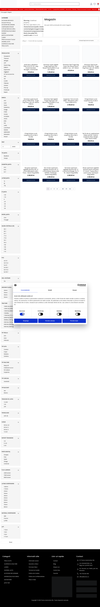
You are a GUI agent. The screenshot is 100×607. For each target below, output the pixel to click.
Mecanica (68, 9)
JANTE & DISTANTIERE (7, 35)
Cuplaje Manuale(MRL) (59, 9)
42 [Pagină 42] (70, 189)
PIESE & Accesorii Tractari (8, 39)
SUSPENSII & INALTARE (8, 44)
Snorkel (21, 9)
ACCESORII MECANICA (7, 20)
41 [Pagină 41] (66, 189)
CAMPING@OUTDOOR (8, 27)
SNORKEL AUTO (6, 41)
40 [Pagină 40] (63, 189)
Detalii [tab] (50, 290)
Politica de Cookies (34, 573)
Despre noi (56, 567)
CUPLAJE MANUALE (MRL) (8, 29)
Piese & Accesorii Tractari (84, 9)
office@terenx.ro (84, 576)
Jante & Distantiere (29, 9)
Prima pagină (4, 12)
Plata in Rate (32, 579)
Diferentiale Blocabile (41, 9)
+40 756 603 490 (84, 573)
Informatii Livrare (34, 561)
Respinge (26, 320)
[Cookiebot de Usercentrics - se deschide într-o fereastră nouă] (78, 285)
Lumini (49, 9)
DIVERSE (4, 33)
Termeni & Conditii (34, 570)
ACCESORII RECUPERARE (8, 24)
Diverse (74, 9)
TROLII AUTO (5, 46)
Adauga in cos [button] (31, 75)
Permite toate (74, 320)
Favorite (55, 573)
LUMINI (4, 37)
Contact (55, 561)
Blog (54, 564)
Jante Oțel (7, 583)
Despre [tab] (75, 290)
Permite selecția (50, 320)
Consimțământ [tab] (25, 290)
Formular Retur (33, 567)
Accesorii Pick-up (6, 22)
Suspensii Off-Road (13, 9)
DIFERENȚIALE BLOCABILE (8, 31)
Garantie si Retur (33, 564)
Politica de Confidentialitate (36, 576)
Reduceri (94, 9)
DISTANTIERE (8, 579)
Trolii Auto (4, 9)
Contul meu (56, 570)
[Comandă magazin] (88, 40)
